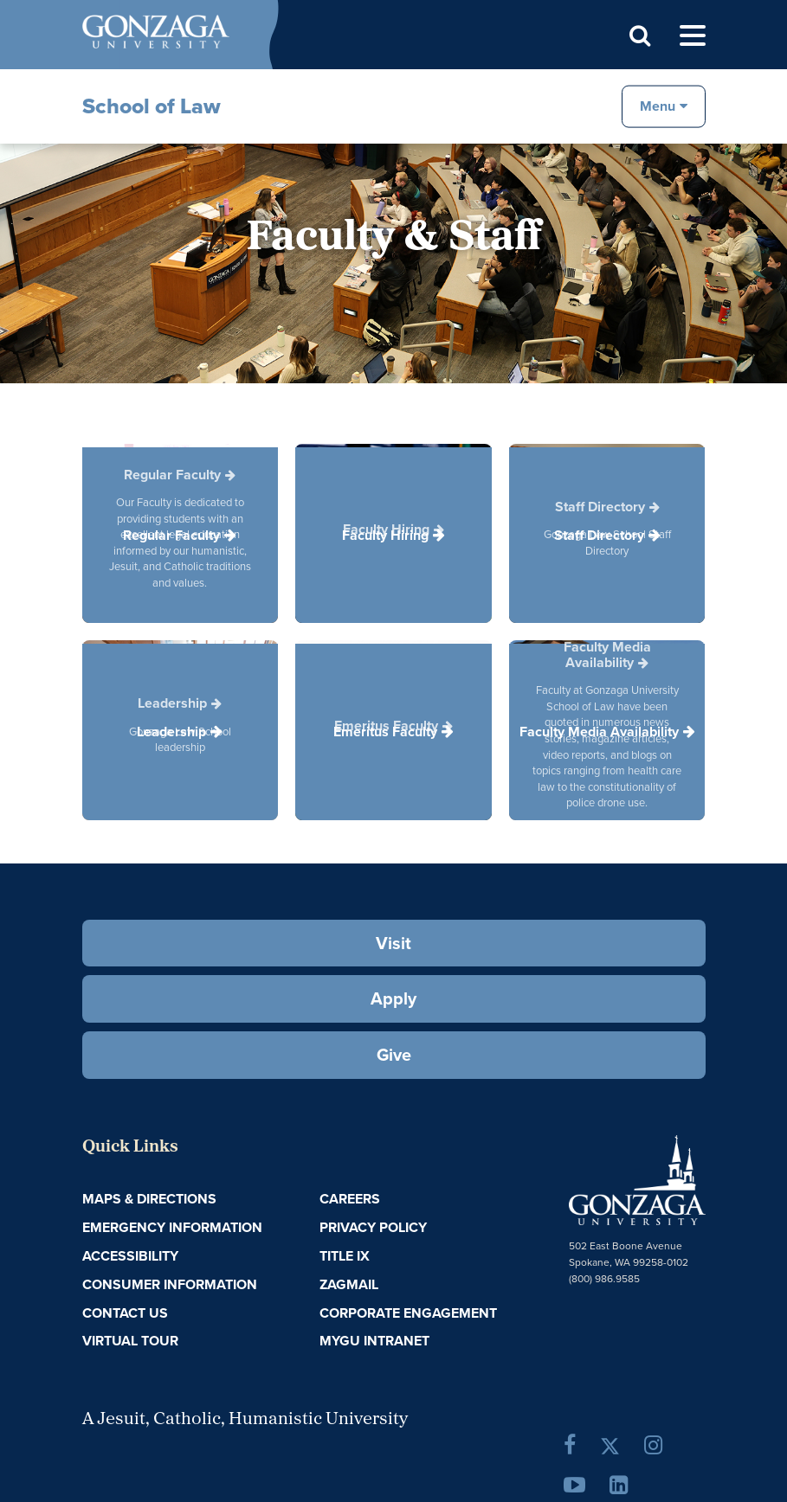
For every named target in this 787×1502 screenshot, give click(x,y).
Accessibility (130, 1256)
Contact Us (125, 1313)
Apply (393, 998)
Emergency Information (172, 1227)
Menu (657, 105)
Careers (349, 1199)
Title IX (344, 1256)
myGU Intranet (374, 1341)
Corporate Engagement (408, 1313)
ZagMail (348, 1284)
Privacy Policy (373, 1227)
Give (394, 1055)
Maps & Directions (149, 1199)
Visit (393, 943)
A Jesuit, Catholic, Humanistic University (245, 1419)
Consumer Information (169, 1284)
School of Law (151, 106)
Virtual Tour (130, 1341)
